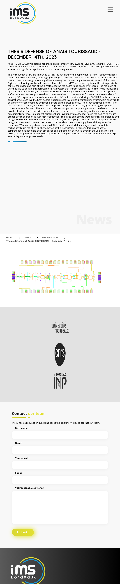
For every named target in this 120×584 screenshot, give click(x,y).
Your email (60, 461)
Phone (60, 476)
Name (60, 447)
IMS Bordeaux (50, 237)
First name (60, 432)
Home (9, 237)
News (28, 237)
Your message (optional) (60, 505)
